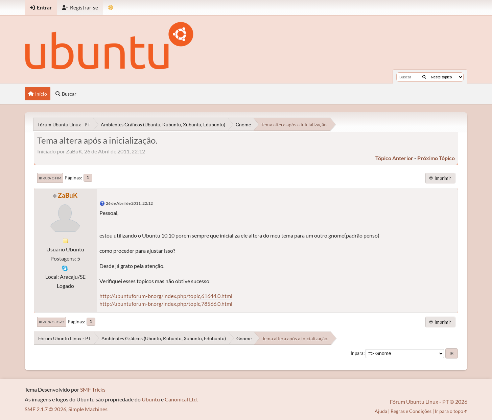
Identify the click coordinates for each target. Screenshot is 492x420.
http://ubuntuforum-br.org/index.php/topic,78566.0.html (165, 303)
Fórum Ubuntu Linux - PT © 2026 (428, 401)
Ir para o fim (50, 178)
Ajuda (381, 411)
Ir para (357, 353)
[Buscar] (424, 77)
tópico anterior (394, 158)
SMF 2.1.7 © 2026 (45, 409)
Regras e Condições (411, 411)
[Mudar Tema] (110, 7)
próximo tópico (436, 158)
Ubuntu (151, 399)
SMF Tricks (93, 389)
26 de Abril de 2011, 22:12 (129, 203)
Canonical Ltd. (181, 399)
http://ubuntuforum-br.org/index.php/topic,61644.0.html (165, 296)
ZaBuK (67, 195)
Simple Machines (88, 409)
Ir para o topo (51, 322)
